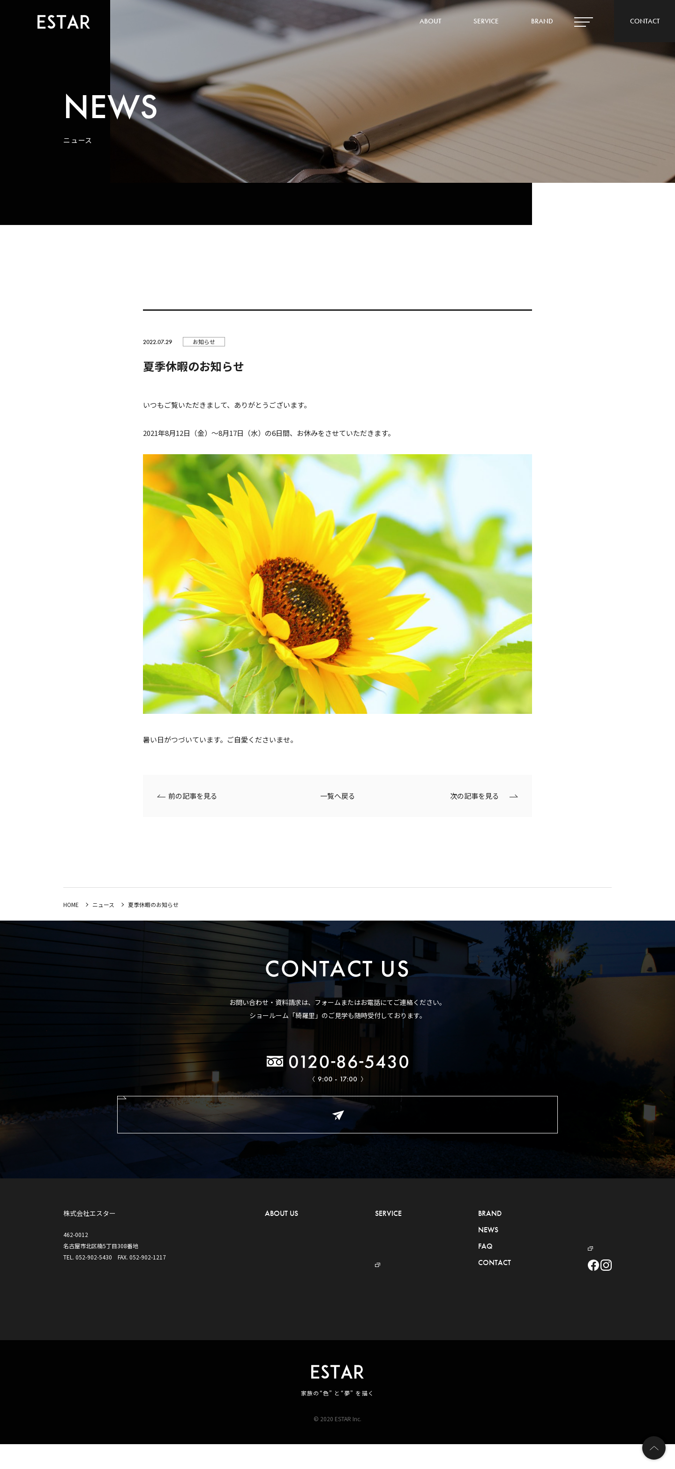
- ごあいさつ (280, 1227)
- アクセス (277, 1255)
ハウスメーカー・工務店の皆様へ (569, 1213)
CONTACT (645, 21)
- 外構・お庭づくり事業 (376, 1227)
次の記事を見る (474, 796)
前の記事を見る (193, 796)
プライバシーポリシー (555, 1227)
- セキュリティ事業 (370, 1241)
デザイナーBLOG (554, 1241)
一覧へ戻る (337, 796)
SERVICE (486, 21)
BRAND (542, 21)
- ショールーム (283, 1270)
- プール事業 (367, 1255)
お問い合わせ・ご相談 (337, 1114)
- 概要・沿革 (280, 1241)
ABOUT (430, 21)
